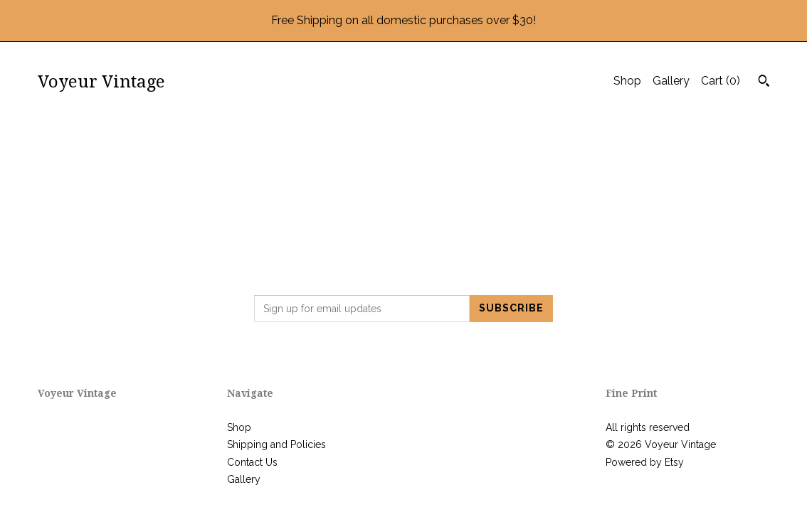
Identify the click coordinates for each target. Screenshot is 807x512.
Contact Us (252, 462)
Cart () (720, 80)
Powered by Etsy (645, 462)
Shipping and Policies (276, 444)
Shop (627, 80)
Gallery (671, 80)
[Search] (764, 82)
